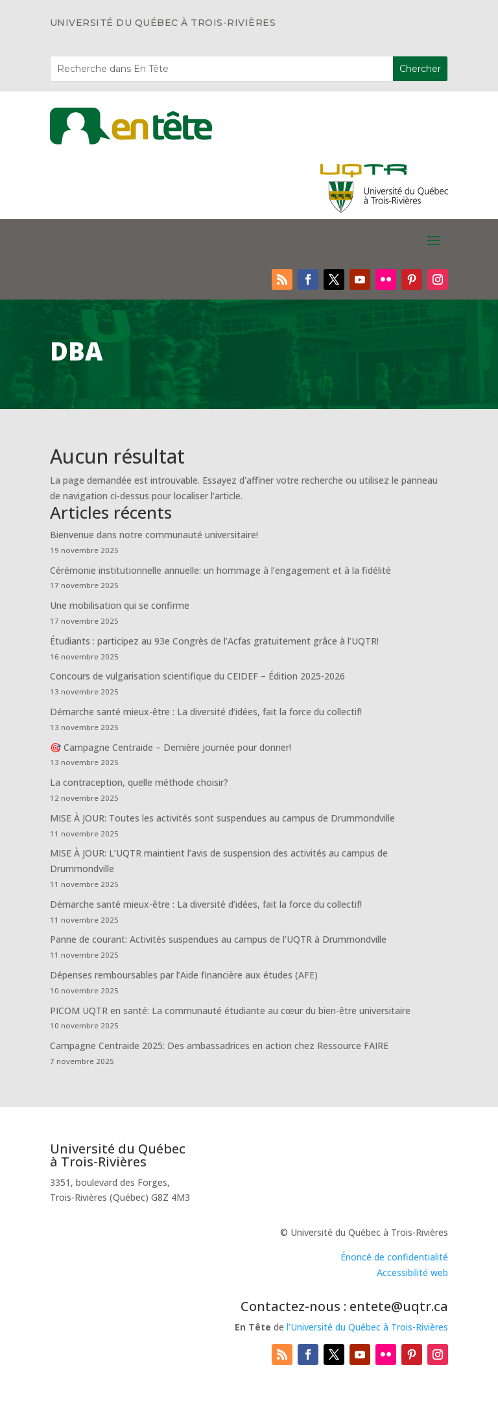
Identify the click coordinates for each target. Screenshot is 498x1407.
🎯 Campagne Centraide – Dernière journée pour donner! (170, 747)
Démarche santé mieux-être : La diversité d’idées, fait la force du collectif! (206, 711)
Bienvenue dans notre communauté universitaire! (154, 534)
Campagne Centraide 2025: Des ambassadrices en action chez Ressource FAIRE (219, 1045)
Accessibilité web (412, 1272)
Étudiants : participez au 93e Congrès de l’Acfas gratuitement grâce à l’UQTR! (214, 641)
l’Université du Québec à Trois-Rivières (367, 1327)
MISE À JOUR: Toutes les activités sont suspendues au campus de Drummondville (222, 818)
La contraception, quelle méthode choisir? (139, 782)
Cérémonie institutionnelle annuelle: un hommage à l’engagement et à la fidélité (220, 570)
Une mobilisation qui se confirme (119, 605)
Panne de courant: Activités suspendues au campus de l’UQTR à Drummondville (218, 939)
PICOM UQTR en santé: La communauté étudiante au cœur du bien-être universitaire (230, 1010)
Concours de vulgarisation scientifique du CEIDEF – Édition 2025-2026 (197, 676)
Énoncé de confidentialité (394, 1257)
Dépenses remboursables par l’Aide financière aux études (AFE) (184, 975)
